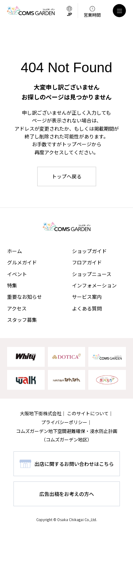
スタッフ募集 (22, 319)
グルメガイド (22, 262)
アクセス (17, 308)
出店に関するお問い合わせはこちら (74, 463)
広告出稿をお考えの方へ (66, 493)
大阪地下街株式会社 (40, 413)
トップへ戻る (67, 176)
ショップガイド (89, 251)
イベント (17, 274)
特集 (12, 285)
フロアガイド (87, 262)
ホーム (14, 251)
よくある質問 (87, 308)
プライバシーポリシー (64, 422)
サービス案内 (87, 296)
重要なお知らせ (24, 296)
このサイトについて (88, 413)
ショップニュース (91, 274)
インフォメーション (94, 285)
